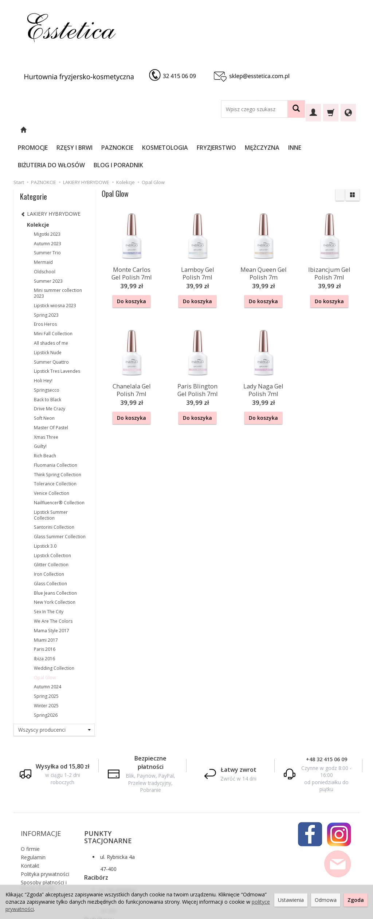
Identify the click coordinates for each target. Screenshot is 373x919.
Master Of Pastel (51, 393)
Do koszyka (131, 266)
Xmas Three (46, 402)
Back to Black (47, 364)
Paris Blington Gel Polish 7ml (197, 352)
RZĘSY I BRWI (94, 130)
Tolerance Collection (55, 449)
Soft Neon (44, 383)
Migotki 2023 (47, 199)
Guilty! (40, 411)
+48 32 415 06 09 (326, 724)
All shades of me (51, 308)
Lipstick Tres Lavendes (57, 336)
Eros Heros (45, 289)
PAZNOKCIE (137, 130)
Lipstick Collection (52, 520)
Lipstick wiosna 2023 (55, 270)
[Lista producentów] (54, 695)
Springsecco (46, 355)
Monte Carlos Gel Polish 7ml (132, 237)
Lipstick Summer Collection (51, 480)
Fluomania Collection (55, 430)
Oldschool (44, 237)
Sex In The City (48, 577)
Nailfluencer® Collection (59, 468)
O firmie (30, 803)
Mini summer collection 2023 (58, 258)
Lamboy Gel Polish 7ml (197, 237)
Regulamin (33, 812)
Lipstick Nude (48, 317)
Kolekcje (38, 189)
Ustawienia (291, 899)
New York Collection (54, 567)
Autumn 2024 (47, 652)
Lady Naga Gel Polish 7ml (263, 352)
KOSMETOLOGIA (185, 130)
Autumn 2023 (47, 209)
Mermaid (43, 227)
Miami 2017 (46, 605)
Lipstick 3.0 (45, 511)
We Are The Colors (53, 586)
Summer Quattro (51, 327)
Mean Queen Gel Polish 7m (263, 237)
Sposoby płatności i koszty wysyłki (44, 840)
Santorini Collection (54, 492)
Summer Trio (47, 218)
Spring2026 (46, 680)
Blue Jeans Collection (55, 558)
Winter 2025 (46, 671)
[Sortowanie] (339, 160)
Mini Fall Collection (53, 299)
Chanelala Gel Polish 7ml (132, 352)
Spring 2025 (46, 661)
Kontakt (30, 820)
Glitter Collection (51, 530)
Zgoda (356, 899)
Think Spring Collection (57, 440)
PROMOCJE (52, 130)
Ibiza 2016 (44, 624)
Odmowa (326, 899)
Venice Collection (51, 458)
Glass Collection (50, 548)
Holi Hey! (43, 346)
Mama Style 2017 (51, 596)
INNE (314, 130)
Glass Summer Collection (60, 501)
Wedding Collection (54, 633)
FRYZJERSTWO (236, 130)
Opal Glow (45, 643)
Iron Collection (49, 539)
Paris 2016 (44, 614)
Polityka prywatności (45, 828)
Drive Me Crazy (49, 374)
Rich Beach (45, 421)
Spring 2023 (46, 280)
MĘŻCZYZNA (281, 130)
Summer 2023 (48, 246)
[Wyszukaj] (296, 109)
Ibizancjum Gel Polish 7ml (329, 237)
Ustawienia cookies (43, 851)
